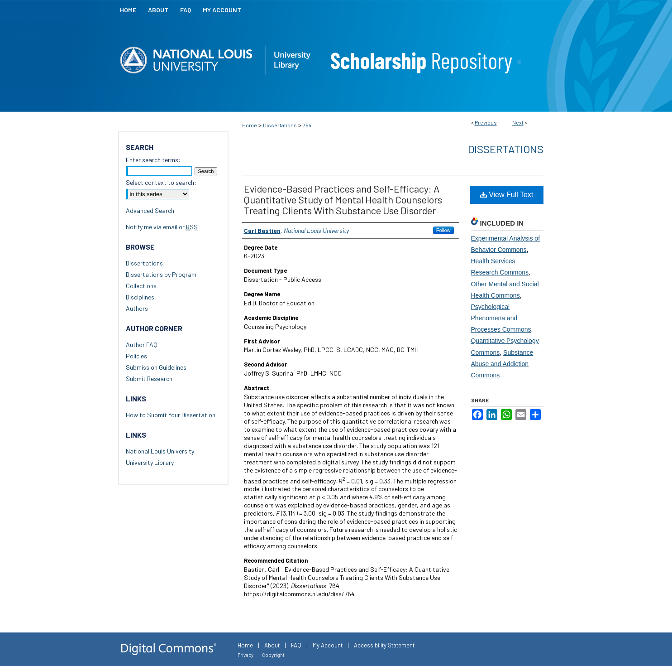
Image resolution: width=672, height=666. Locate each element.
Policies (136, 356)
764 (307, 125)
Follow (443, 230)
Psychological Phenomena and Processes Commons (501, 318)
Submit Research (149, 378)
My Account (328, 645)
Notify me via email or (162, 227)
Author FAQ (141, 344)
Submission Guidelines (156, 367)
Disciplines (140, 297)
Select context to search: (161, 182)
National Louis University (160, 451)
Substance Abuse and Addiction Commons (502, 364)
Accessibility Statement (384, 645)
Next (518, 122)
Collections (141, 286)
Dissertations (280, 125)
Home (249, 125)
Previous (486, 122)
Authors (137, 308)
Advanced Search (150, 210)
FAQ (296, 645)
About (272, 645)
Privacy (245, 655)
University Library (150, 462)
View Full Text (507, 194)
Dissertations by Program (161, 274)
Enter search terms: (153, 160)
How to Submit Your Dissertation (170, 415)
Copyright (273, 655)
